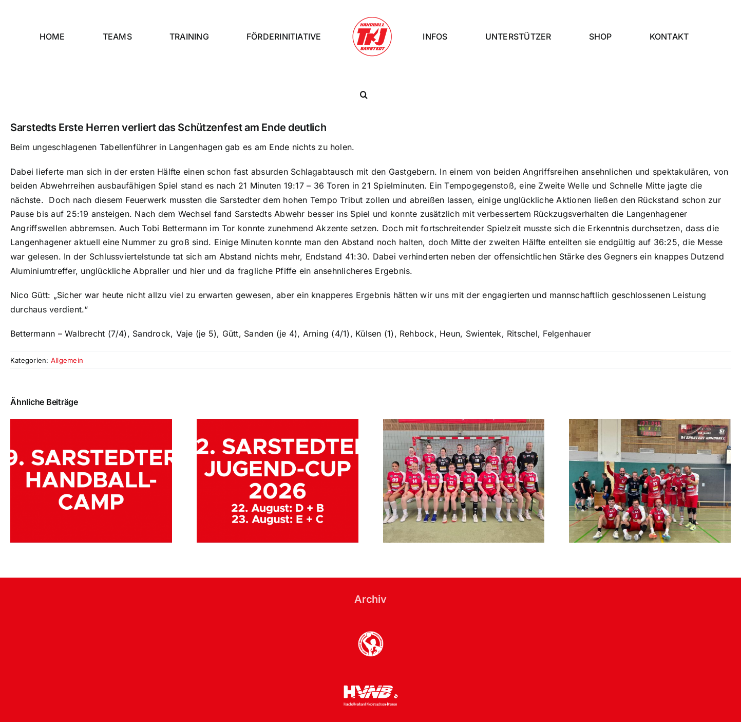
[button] (364, 94)
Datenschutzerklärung (226, 701)
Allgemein (67, 317)
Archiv (370, 556)
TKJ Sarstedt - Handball (88, 701)
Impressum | (167, 701)
